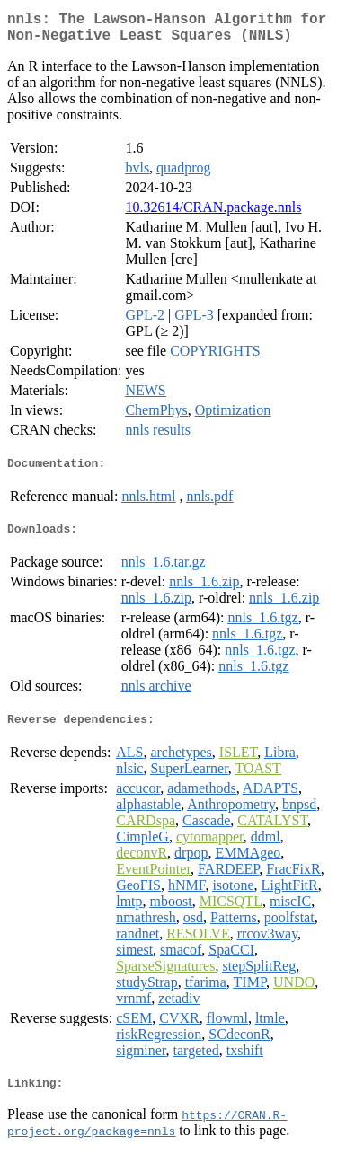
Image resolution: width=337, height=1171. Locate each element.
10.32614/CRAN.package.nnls (213, 214)
